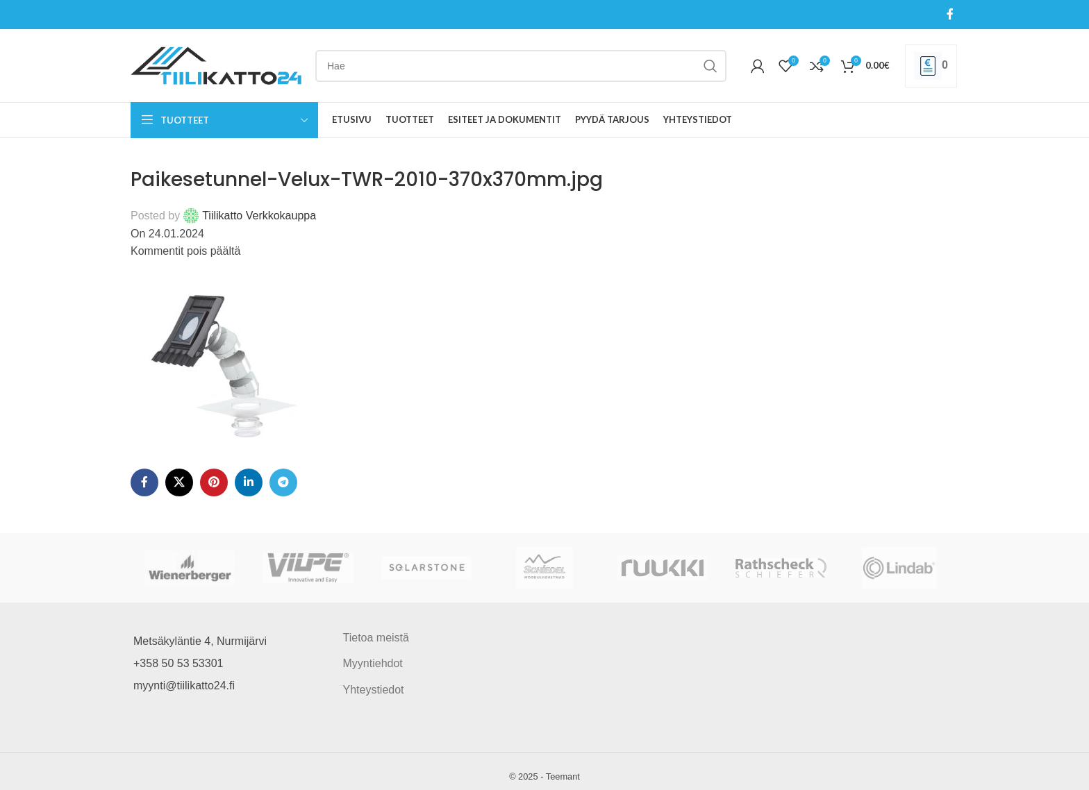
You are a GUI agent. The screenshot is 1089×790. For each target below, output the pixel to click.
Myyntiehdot (373, 663)
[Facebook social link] (950, 14)
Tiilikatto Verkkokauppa (259, 215)
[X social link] (179, 482)
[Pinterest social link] (214, 482)
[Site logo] (216, 65)
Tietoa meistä (376, 638)
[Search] (520, 66)
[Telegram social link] (283, 482)
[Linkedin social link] (249, 482)
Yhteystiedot (373, 690)
